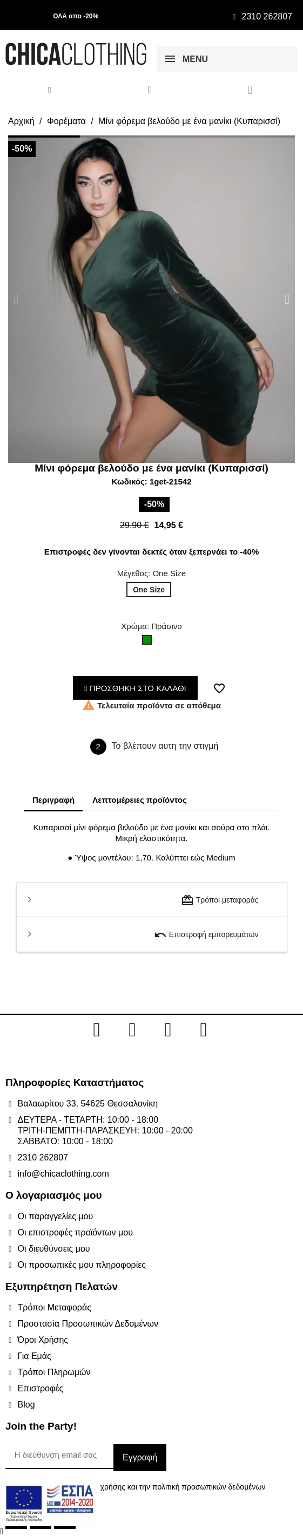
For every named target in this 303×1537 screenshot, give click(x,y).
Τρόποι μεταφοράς (219, 900)
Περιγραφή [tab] (53, 799)
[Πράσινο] (149, 642)
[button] (16, 299)
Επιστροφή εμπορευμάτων (206, 934)
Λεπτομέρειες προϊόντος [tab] (139, 799)
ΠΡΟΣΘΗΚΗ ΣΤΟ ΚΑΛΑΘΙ (135, 688)
